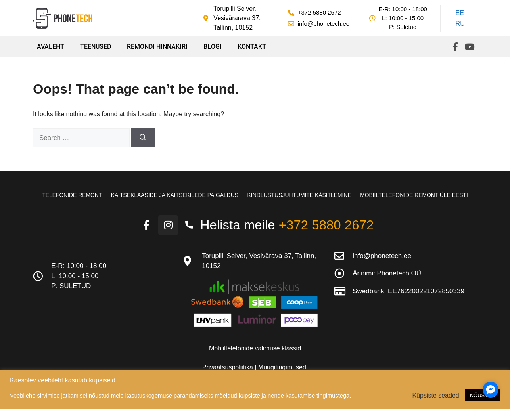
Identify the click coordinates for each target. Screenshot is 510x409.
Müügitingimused (282, 366)
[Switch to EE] (459, 13)
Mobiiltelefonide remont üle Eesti (416, 195)
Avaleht (50, 46)
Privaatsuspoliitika (228, 366)
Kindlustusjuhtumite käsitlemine (300, 195)
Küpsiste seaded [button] (435, 395)
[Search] (143, 137)
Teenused (95, 46)
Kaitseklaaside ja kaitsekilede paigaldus (173, 195)
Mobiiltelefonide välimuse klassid (255, 347)
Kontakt (252, 46)
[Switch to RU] (459, 24)
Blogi (212, 46)
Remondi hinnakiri (157, 46)
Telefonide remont (69, 195)
